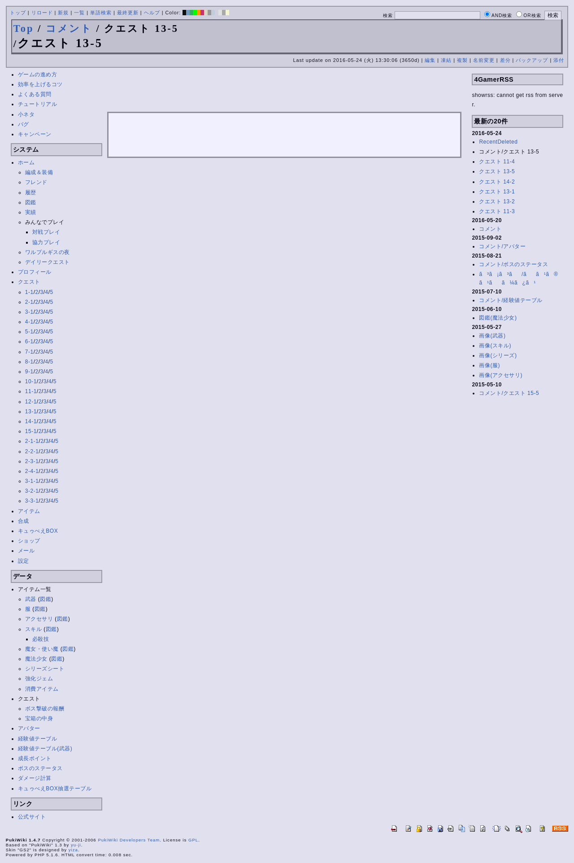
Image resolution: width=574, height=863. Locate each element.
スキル (33, 629)
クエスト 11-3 (497, 211)
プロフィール (35, 272)
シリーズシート (45, 669)
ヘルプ (152, 12)
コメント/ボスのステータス (513, 264)
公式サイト (32, 817)
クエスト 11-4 (497, 161)
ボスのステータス (40, 768)
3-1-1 (32, 481)
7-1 (29, 352)
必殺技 (40, 639)
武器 (30, 599)
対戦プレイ (46, 232)
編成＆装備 (39, 172)
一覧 (79, 12)
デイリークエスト (47, 262)
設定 (23, 561)
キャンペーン (35, 134)
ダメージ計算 (35, 778)
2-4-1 (32, 471)
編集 (430, 60)
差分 (505, 60)
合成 (23, 521)
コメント (69, 28)
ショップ (29, 541)
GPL (193, 839)
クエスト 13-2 (497, 201)
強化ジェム (39, 678)
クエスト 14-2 (497, 182)
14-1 (31, 421)
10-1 (31, 381)
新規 (63, 12)
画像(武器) (492, 336)
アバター (29, 728)
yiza (73, 849)
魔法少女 (36, 659)
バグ (23, 124)
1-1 (29, 292)
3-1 (29, 312)
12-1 (31, 402)
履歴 (30, 192)
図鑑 (30, 202)
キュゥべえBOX (38, 531)
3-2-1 (32, 491)
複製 (462, 60)
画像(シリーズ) (498, 355)
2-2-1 (32, 451)
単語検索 (101, 12)
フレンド (36, 182)
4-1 (29, 322)
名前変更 (484, 60)
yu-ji (76, 844)
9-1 (29, 371)
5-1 (29, 332)
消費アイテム (42, 689)
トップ (18, 12)
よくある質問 (35, 94)
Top (23, 28)
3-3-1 (32, 501)
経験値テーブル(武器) (45, 748)
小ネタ (26, 114)
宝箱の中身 (39, 718)
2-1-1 (32, 441)
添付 (558, 60)
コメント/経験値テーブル (510, 300)
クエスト (29, 282)
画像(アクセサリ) (500, 375)
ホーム (26, 162)
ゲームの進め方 (37, 74)
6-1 (29, 341)
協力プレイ (46, 242)
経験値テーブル (37, 739)
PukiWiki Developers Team (129, 839)
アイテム (29, 511)
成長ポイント (35, 758)
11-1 (31, 391)
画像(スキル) (495, 345)
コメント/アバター (502, 246)
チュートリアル (37, 104)
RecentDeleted (498, 142)
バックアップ (532, 60)
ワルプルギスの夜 (47, 252)
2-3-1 (32, 461)
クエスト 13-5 (497, 171)
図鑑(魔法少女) (498, 318)
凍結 (446, 60)
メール (26, 551)
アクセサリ (39, 619)
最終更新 (128, 12)
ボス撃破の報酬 (45, 708)
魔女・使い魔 (42, 649)
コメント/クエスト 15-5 (509, 393)
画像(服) (489, 365)
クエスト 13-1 (497, 191)
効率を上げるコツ (40, 84)
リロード (42, 12)
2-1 (29, 302)
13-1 (31, 411)
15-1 (31, 431)
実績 (30, 212)
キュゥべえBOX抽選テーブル (54, 788)
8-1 (29, 362)
